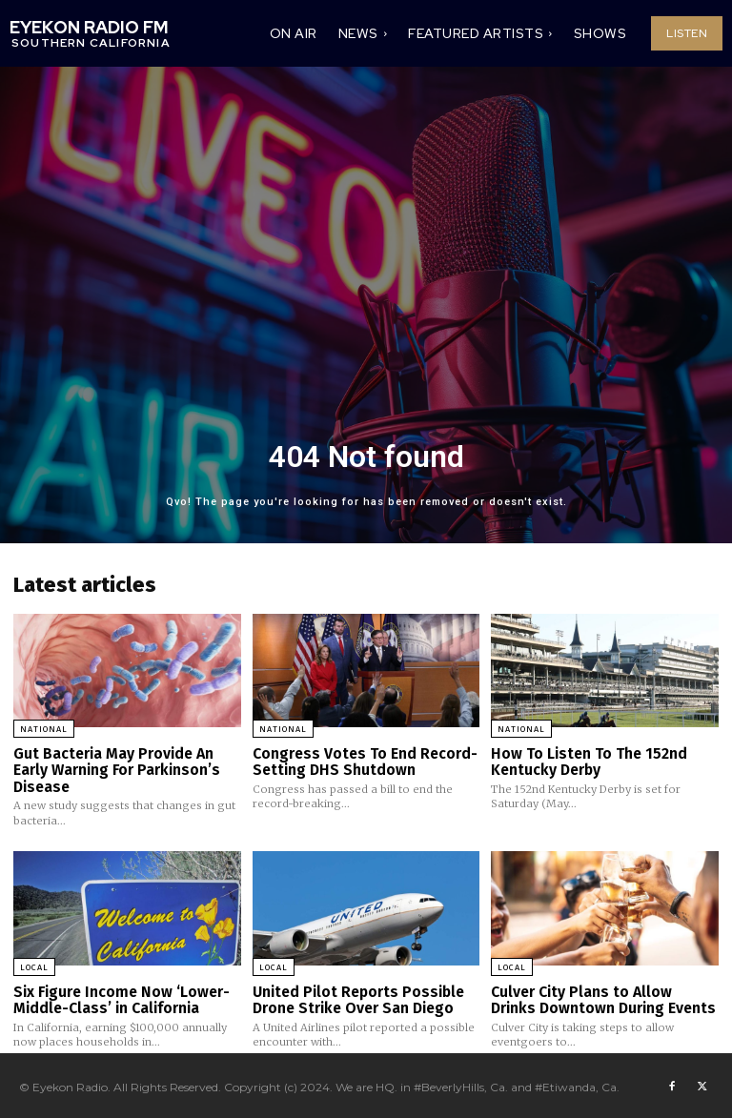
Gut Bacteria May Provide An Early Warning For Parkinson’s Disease (114, 768)
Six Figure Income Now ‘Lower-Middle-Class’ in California (117, 996)
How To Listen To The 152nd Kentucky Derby (585, 761)
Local (34, 964)
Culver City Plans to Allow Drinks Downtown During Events (603, 996)
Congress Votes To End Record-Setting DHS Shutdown (361, 761)
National (44, 729)
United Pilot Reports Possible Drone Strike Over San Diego (355, 996)
